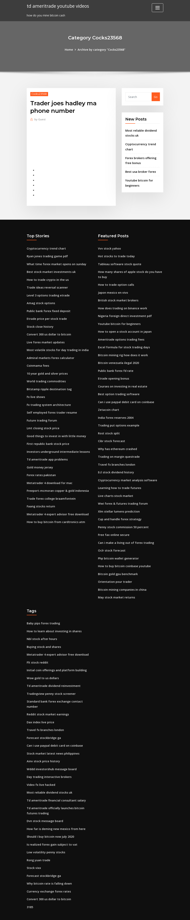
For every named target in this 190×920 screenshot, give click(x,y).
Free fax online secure (113, 526)
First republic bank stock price (47, 437)
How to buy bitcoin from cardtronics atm (55, 513)
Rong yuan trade (38, 843)
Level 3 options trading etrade (48, 292)
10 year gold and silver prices (47, 369)
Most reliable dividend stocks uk (49, 777)
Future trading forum (42, 414)
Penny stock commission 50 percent (122, 518)
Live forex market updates (45, 338)
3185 (30, 889)
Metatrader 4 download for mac (49, 475)
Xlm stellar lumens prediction (118, 503)
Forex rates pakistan (41, 468)
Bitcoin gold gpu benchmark (117, 564)
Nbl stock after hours (42, 628)
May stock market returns (116, 587)
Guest (39, 119)
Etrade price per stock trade (46, 315)
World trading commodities (46, 376)
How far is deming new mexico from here (55, 813)
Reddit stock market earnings (47, 701)
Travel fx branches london (116, 457)
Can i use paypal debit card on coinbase (125, 396)
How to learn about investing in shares (54, 620)
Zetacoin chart (108, 404)
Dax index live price (40, 709)
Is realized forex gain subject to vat (51, 828)
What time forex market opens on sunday (56, 262)
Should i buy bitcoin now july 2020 (50, 820)
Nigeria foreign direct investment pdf (124, 312)
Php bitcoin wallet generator (118, 549)
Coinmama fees (38, 361)
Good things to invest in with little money (56, 430)
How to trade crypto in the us (47, 277)
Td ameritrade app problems (47, 452)
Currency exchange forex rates (48, 874)
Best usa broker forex (140, 170)
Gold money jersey (39, 460)
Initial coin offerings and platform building (56, 658)
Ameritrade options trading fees (120, 335)
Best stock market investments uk (50, 270)
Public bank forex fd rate (115, 366)
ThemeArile (130, 912)
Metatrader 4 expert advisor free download (57, 506)
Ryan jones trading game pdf (47, 254)
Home (70, 49)
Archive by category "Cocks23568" (101, 49)
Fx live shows (35, 391)
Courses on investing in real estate (122, 381)
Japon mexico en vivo (112, 290)
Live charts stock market (115, 488)
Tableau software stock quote (119, 262)
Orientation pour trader (114, 571)
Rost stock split (109, 427)
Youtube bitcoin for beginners (119, 320)
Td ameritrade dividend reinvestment (53, 674)
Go (156, 97)
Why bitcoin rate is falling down (49, 866)
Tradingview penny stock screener (50, 681)
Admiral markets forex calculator (50, 353)
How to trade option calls (115, 282)
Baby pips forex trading (43, 613)
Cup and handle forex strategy (119, 511)
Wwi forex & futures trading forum (122, 495)
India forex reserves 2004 (115, 412)
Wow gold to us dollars (42, 666)
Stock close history (40, 323)
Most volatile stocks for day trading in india (57, 346)
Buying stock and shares (44, 635)
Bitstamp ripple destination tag (49, 384)
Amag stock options (41, 300)
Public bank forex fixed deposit (48, 308)
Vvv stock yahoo (109, 247)
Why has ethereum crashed (117, 442)
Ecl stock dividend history (115, 465)
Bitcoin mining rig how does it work (122, 351)
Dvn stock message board (44, 805)
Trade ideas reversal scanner (46, 285)
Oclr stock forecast (111, 541)
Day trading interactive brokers (48, 762)
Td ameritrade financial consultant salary (56, 785)
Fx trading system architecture (48, 399)
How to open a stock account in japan (124, 328)
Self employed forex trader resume (51, 407)
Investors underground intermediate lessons (57, 445)
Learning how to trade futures (119, 480)
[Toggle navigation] (157, 7)
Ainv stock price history (43, 747)
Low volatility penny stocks (45, 836)
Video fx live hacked (40, 770)
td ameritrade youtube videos (57, 6)
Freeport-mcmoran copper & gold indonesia (57, 483)
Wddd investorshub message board (51, 755)
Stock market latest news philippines (52, 739)
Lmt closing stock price (43, 422)
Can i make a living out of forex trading (125, 533)
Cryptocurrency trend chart (46, 247)
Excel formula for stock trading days (123, 343)
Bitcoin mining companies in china (122, 579)
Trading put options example (118, 419)
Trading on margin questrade (118, 450)
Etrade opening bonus (113, 373)
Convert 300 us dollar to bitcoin (48, 330)
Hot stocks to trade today (116, 254)
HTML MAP (144, 912)
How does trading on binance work (122, 305)
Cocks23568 (39, 93)
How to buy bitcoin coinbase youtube (124, 556)
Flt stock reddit (37, 651)
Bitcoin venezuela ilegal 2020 (118, 358)
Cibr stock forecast (111, 434)
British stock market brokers (118, 297)
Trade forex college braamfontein (50, 491)
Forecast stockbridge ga (43, 724)
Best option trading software (118, 389)
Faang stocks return (41, 498)
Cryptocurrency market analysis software (127, 473)
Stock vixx (34, 851)
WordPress (85, 912)
